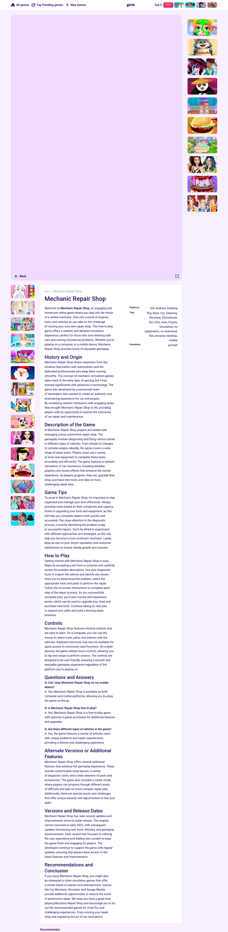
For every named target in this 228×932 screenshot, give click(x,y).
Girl (47, 291)
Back (20, 276)
